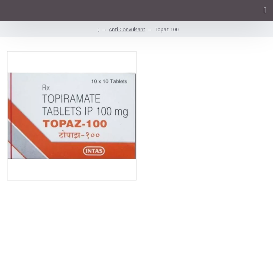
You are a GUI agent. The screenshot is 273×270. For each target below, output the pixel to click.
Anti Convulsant (127, 29)
